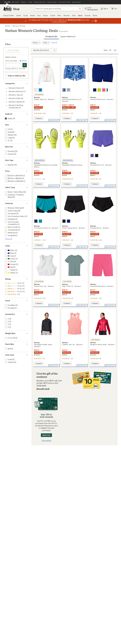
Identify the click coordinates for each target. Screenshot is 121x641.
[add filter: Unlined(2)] (9, 362)
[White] (36, 90)
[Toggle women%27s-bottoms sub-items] (6, 91)
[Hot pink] (101, 90)
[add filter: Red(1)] (8, 267)
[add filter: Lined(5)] (8, 359)
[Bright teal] (40, 221)
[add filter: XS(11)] (7, 129)
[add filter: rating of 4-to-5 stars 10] (15, 286)
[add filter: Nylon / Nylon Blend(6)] (13, 192)
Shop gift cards (42, 389)
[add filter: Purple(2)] (10, 264)
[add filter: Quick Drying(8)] (11, 211)
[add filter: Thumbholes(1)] (11, 230)
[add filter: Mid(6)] (7, 349)
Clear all (54, 43)
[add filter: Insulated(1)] (9, 235)
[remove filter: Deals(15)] (8, 118)
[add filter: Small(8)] (8, 132)
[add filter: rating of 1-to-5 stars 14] (15, 294)
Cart (114, 8)
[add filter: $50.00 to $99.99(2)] (13, 178)
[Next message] (92, 21)
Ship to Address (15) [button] (15, 76)
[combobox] (58, 8)
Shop (16, 8)
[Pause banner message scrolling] (95, 21)
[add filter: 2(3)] (6, 319)
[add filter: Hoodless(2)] (9, 305)
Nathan (7, 26)
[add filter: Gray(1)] (9, 256)
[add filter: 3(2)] (6, 321)
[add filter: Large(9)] (8, 138)
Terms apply (41, 385)
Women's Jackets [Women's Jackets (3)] (15, 102)
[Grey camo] (68, 90)
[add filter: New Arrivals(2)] (10, 227)
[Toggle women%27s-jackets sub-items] (6, 102)
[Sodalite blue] (36, 221)
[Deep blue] (40, 90)
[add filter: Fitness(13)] (8, 154)
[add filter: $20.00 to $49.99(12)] (13, 175)
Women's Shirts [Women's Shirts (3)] (15, 98)
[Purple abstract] (64, 90)
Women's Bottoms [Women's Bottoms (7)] (16, 91)
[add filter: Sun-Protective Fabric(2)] (14, 216)
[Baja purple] (92, 155)
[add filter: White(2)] (9, 270)
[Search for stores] (25, 65)
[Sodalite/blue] (92, 90)
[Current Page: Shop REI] (7, 2)
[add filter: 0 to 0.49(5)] (9, 338)
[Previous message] (25, 21)
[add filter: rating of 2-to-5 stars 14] (15, 291)
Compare (38, 118)
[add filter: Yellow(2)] (9, 273)
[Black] (96, 155)
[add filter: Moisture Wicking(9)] (12, 208)
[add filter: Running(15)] (9, 151)
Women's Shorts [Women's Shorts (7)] (15, 88)
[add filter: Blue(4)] (9, 253)
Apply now (46, 435)
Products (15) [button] (51, 36)
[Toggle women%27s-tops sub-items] (6, 95)
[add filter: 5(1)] (6, 327)
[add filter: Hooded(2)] (9, 308)
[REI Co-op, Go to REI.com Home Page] (7, 8)
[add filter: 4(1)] (6, 324)
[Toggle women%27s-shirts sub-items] (6, 98)
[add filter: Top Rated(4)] (10, 213)
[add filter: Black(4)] (9, 250)
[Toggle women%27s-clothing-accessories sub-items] (6, 105)
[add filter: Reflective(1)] (10, 233)
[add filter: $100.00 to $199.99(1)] (13, 181)
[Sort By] (43, 50)
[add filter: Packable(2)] (9, 219)
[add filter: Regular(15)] (9, 165)
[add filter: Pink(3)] (9, 261)
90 (115, 50)
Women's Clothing (18, 26)
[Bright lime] (96, 90)
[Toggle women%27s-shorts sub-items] (6, 88)
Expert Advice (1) (68, 36)
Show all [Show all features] (8, 239)
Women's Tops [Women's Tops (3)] (14, 95)
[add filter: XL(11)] (7, 140)
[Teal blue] (106, 90)
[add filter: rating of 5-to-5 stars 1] (15, 283)
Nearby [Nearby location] (23, 61)
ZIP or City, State (11, 61)
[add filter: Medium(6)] (9, 135)
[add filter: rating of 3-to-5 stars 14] (15, 288)
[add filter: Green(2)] (9, 259)
